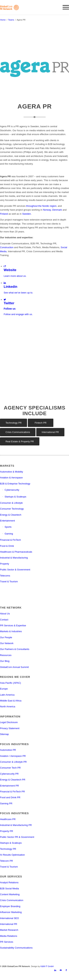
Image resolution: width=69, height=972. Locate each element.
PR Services (6, 941)
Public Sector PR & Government (17, 837)
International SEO (9, 918)
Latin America (7, 694)
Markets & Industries (11, 631)
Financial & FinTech (10, 540)
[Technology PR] (13, 423)
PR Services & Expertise (13, 625)
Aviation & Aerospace (11, 477)
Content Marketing (10, 894)
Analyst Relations (9, 882)
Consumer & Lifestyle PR (13, 761)
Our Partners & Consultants (14, 649)
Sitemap (4, 734)
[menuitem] (64, 7)
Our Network (6, 643)
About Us (5, 613)
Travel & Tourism (9, 581)
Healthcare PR (8, 819)
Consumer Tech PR (10, 767)
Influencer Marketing (11, 912)
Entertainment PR (9, 785)
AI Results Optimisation (12, 854)
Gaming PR (6, 803)
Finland (4, 213)
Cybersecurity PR (9, 773)
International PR (8, 924)
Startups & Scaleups (15, 496)
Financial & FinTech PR (12, 791)
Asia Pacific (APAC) (10, 682)
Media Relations (8, 936)
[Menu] (64, 7)
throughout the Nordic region (41, 206)
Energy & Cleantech (10, 514)
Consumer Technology (12, 508)
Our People (6, 637)
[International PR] (50, 432)
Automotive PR (8, 750)
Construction (6, 247)
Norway (47, 209)
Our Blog (4, 661)
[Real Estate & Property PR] (19, 441)
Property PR (6, 831)
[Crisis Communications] (18, 432)
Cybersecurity (12, 489)
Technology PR (8, 849)
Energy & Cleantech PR (12, 779)
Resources (5, 655)
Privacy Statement (10, 728)
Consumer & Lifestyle (11, 502)
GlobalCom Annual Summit (14, 667)
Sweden (26, 213)
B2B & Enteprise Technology (15, 483)
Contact (4, 619)
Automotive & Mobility (11, 471)
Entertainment (7, 520)
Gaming (9, 533)
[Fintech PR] (40, 423)
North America (7, 706)
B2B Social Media (9, 888)
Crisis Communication (11, 900)
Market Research (9, 930)
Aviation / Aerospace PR (13, 756)
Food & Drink (7, 546)
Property (4, 563)
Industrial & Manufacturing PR (16, 825)
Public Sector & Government (15, 569)
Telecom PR (6, 860)
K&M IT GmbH (47, 966)
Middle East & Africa (10, 700)
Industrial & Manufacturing (14, 557)
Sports (8, 526)
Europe (4, 688)
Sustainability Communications (16, 947)
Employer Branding (10, 906)
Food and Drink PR (10, 797)
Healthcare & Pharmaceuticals (16, 551)
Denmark (57, 209)
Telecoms (5, 575)
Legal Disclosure (9, 722)
